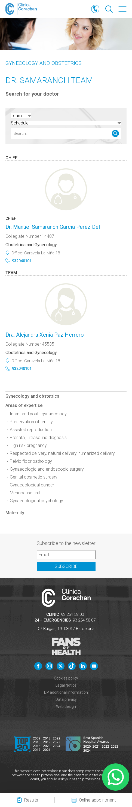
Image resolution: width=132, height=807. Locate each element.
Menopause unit (25, 492)
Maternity (14, 512)
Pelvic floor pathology (31, 461)
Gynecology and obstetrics (43, 63)
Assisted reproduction (31, 429)
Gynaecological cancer (32, 485)
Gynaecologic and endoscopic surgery (47, 469)
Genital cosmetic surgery (33, 477)
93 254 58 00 (72, 614)
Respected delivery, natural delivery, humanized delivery (62, 453)
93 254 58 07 (84, 620)
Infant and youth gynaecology (38, 413)
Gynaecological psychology (36, 500)
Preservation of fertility (31, 421)
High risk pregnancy (28, 445)
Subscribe (66, 566)
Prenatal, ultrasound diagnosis (38, 437)
